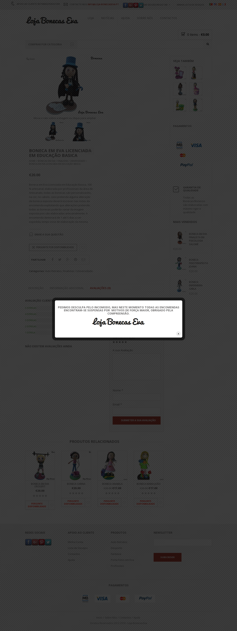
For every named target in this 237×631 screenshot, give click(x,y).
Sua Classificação (124, 338)
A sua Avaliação (123, 350)
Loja (91, 18)
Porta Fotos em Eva (122, 559)
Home (32, 161)
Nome (118, 390)
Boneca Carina (76, 484)
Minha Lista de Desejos (190, 4)
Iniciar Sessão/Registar (153, 4)
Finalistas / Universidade (71, 161)
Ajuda (125, 18)
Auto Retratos (53, 271)
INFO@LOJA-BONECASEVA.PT (103, 4)
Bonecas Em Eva (46, 161)
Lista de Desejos (78, 548)
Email (117, 404)
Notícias (107, 18)
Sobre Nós (145, 18)
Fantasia (116, 554)
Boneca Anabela (112, 484)
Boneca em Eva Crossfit (40, 485)
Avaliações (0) (100, 288)
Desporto (116, 548)
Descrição (36, 288)
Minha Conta (75, 542)
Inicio (99, 617)
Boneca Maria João (149, 484)
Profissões (117, 565)
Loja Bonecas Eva (137, 623)
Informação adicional (67, 288)
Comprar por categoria (51, 44)
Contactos (168, 18)
